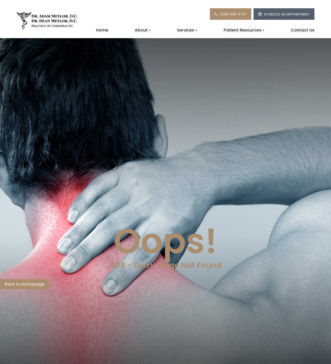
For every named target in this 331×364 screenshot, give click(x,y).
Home (102, 30)
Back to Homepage (24, 284)
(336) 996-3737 (233, 14)
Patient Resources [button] (244, 30)
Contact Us (302, 30)
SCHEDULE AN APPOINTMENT (287, 14)
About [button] (143, 30)
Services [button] (187, 30)
